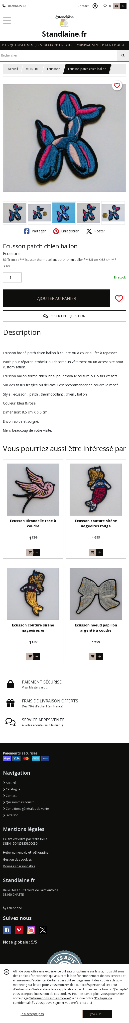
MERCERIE (32, 69)
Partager (35, 231)
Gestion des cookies (17, 859)
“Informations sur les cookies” (50, 998)
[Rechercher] (123, 55)
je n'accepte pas (32, 1014)
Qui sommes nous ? (18, 802)
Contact (83, 6)
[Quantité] (12, 277)
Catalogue (11, 789)
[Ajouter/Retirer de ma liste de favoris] (119, 298)
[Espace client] (95, 6)
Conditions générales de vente (26, 809)
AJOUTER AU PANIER (56, 298)
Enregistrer (66, 231)
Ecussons (53, 69)
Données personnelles (19, 866)
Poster (95, 231)
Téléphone (12, 908)
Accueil (13, 69)
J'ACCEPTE (97, 1014)
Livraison (10, 815)
